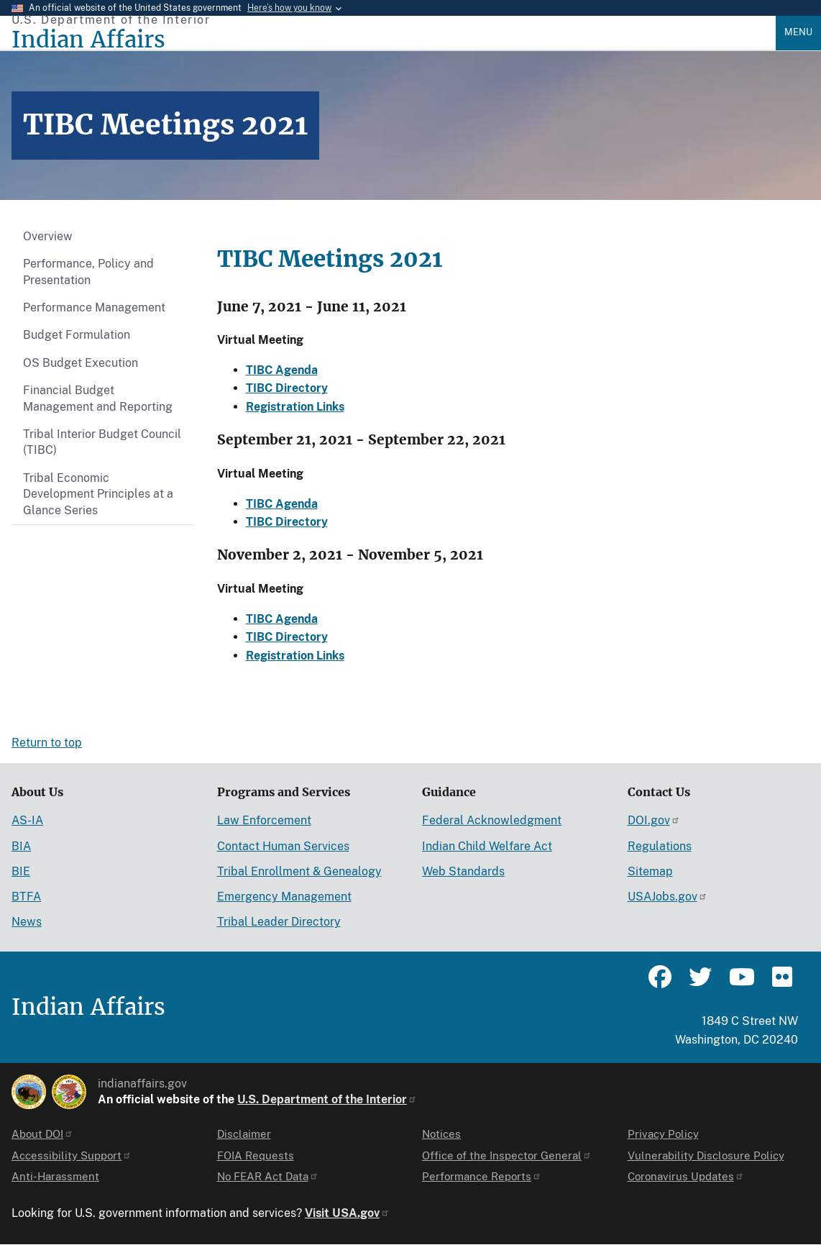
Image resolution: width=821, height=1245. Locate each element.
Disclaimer (244, 1134)
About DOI (42, 1134)
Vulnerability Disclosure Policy (706, 1155)
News (27, 922)
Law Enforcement (264, 820)
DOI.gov (654, 820)
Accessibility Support (72, 1155)
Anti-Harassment (55, 1176)
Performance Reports (481, 1176)
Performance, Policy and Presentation (88, 271)
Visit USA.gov (347, 1213)
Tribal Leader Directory (279, 922)
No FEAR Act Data (267, 1176)
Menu (798, 32)
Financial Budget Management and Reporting (98, 398)
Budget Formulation (76, 335)
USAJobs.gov (667, 896)
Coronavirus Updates (686, 1176)
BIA (21, 846)
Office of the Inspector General (507, 1155)
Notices (441, 1134)
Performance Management (94, 307)
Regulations (660, 846)
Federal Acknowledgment (491, 820)
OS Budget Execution (80, 363)
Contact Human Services (283, 846)
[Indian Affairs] (394, 40)
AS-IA (27, 820)
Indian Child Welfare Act (487, 846)
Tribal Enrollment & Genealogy (299, 871)
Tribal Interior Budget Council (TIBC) (102, 442)
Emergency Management (284, 896)
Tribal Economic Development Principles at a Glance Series (98, 494)
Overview (48, 236)
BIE (21, 871)
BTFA (26, 896)
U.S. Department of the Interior (327, 1099)
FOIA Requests (255, 1155)
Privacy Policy (663, 1134)
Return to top (47, 742)
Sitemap (650, 871)
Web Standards (463, 871)
